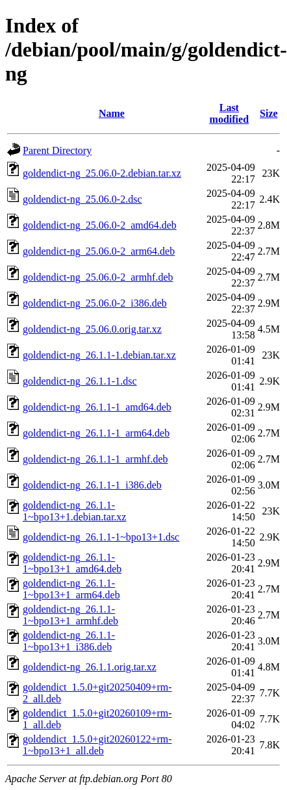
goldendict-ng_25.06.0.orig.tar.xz (92, 329)
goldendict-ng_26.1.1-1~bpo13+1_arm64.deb (71, 589)
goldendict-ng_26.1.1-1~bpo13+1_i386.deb (69, 641)
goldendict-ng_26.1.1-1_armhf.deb (95, 459)
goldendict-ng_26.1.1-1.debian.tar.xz (99, 355)
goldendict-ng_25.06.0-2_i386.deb (95, 303)
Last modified (229, 113)
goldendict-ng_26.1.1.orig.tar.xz (89, 666)
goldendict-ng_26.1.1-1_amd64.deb (97, 407)
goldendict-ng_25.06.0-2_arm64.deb (99, 251)
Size (269, 113)
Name (112, 113)
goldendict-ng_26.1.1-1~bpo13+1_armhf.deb (70, 615)
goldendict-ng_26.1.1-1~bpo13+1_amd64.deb (72, 563)
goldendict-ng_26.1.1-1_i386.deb (92, 485)
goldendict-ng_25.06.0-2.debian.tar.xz (102, 173)
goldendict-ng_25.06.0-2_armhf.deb (98, 277)
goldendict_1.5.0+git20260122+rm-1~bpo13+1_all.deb (97, 744)
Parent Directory (57, 150)
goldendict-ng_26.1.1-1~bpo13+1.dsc (101, 536)
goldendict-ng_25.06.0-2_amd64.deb (100, 225)
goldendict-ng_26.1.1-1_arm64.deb (96, 433)
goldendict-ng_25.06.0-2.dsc (82, 199)
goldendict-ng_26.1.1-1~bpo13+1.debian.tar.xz (74, 511)
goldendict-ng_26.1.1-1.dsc (80, 381)
